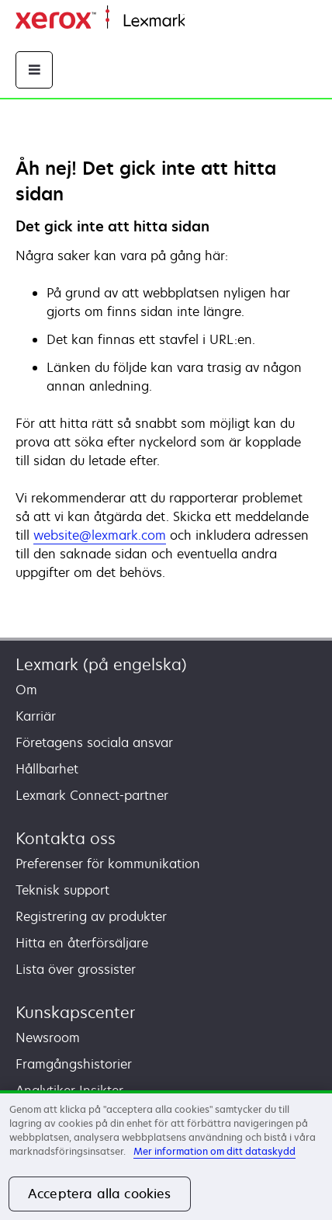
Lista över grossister (76, 969)
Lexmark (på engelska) (101, 664)
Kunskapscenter (75, 1012)
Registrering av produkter (91, 916)
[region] (166, 1155)
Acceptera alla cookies (99, 1193)
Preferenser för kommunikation (108, 863)
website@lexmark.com (99, 535)
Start (197, 21)
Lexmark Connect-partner (92, 795)
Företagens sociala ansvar (94, 742)
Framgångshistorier (74, 1063)
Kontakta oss (66, 838)
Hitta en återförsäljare (82, 942)
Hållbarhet (47, 768)
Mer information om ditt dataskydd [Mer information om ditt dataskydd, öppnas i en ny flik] (214, 1151)
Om (26, 689)
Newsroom (48, 1037)
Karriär (36, 716)
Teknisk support (62, 889)
